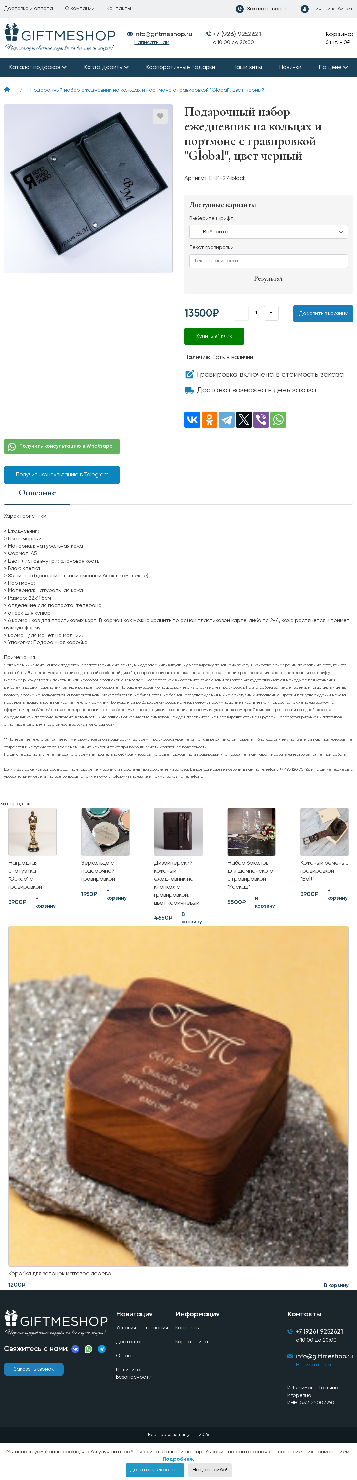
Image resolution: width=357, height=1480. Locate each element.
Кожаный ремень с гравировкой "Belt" (323, 872)
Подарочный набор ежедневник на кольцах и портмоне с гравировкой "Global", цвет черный (147, 90)
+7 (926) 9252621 (237, 34)
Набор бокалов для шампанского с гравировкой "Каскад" (251, 876)
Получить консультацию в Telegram (62, 475)
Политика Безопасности (133, 1378)
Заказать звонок (34, 1373)
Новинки (290, 67)
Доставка (127, 1346)
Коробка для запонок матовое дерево (62, 1277)
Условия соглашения (141, 1332)
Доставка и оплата (28, 8)
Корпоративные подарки (180, 67)
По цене (330, 67)
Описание (37, 492)
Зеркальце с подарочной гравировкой (98, 872)
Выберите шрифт (211, 218)
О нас (122, 1360)
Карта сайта (191, 1346)
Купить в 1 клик (214, 336)
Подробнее (178, 1464)
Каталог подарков (34, 67)
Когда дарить (103, 67)
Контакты (119, 8)
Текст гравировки (211, 247)
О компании (80, 8)
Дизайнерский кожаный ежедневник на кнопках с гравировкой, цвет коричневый (177, 885)
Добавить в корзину (323, 313)
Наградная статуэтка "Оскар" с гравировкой (25, 876)
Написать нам (151, 42)
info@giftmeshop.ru (324, 1361)
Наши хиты (247, 67)
